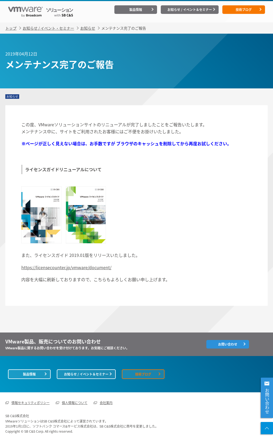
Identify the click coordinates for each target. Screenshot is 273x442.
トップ (11, 28)
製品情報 (135, 9)
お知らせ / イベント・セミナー (48, 28)
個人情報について (74, 402)
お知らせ (87, 28)
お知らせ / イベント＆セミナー (189, 9)
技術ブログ (244, 9)
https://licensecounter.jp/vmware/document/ (66, 267)
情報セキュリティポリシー (30, 402)
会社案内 (106, 402)
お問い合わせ (267, 401)
